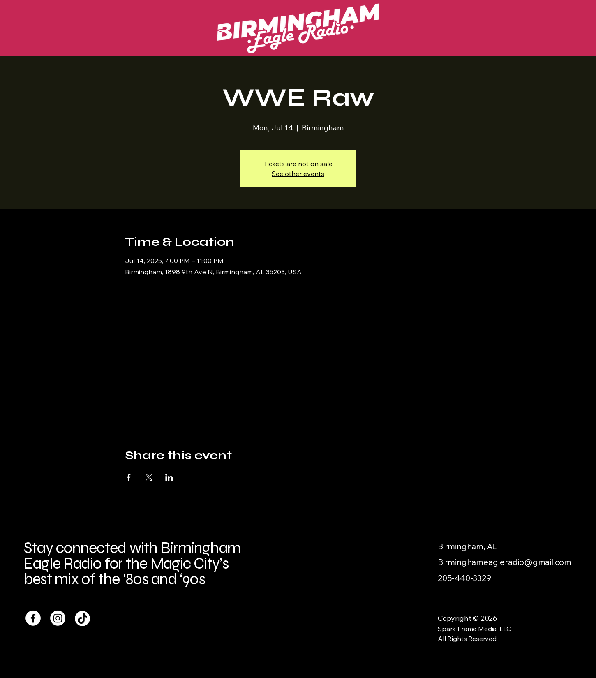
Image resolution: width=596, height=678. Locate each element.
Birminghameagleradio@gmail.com (504, 562)
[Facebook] (33, 618)
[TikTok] (82, 618)
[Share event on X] (149, 477)
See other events (298, 173)
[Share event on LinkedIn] (169, 477)
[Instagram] (58, 618)
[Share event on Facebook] (129, 477)
